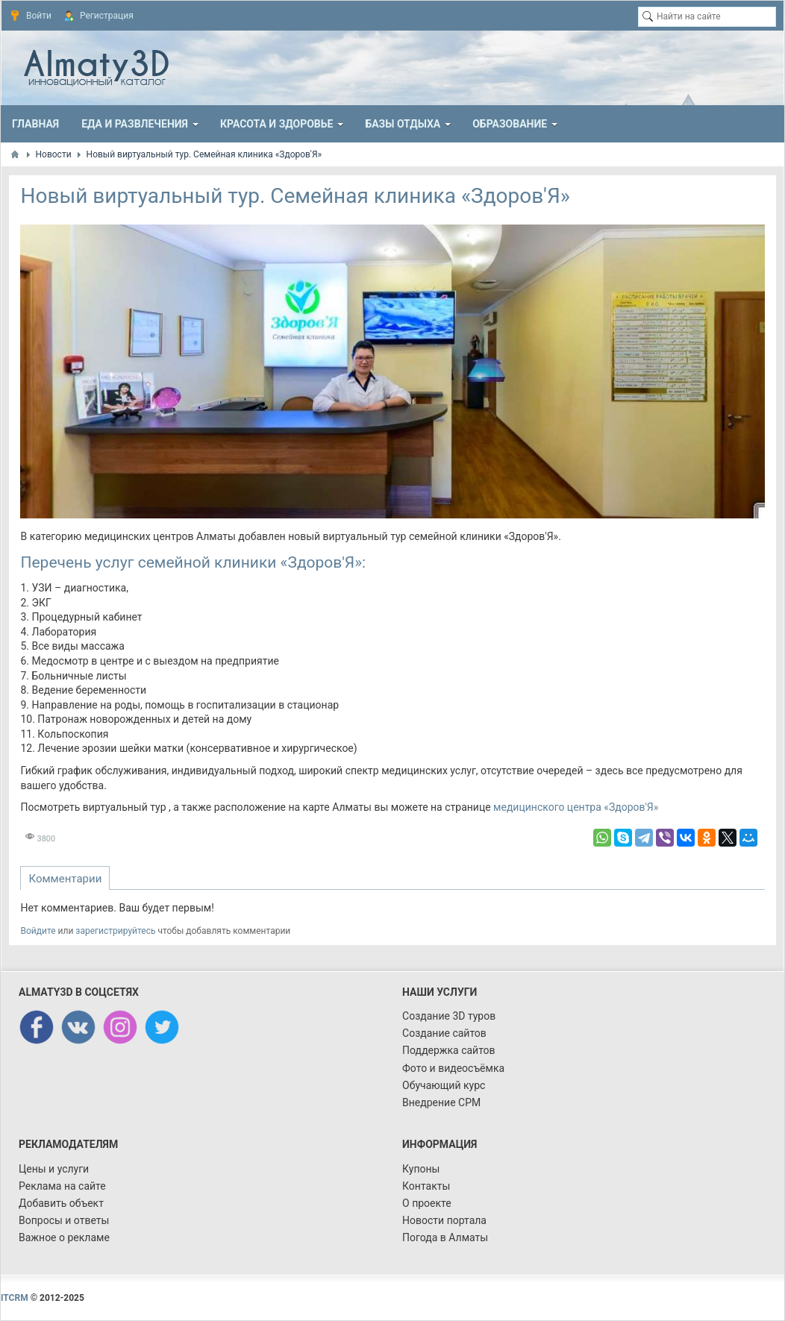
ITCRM (14, 1298)
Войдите (37, 931)
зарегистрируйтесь (115, 931)
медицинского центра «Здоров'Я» (575, 807)
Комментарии (64, 878)
